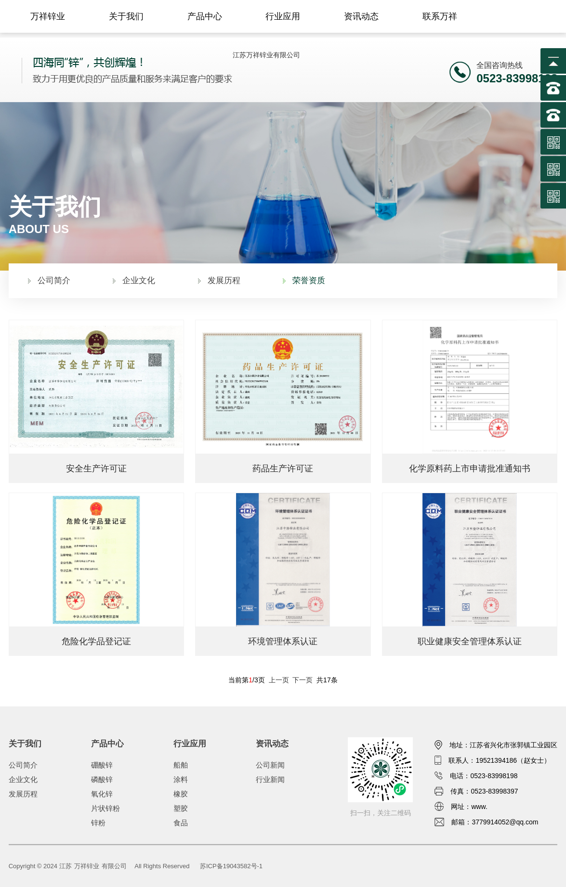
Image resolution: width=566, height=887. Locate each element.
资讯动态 (361, 16)
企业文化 (138, 280)
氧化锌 (102, 794)
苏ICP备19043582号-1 (231, 866)
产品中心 (204, 16)
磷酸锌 (102, 779)
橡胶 (180, 794)
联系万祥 (439, 16)
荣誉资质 (308, 280)
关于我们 (126, 16)
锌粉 (98, 823)
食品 (180, 823)
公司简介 (54, 280)
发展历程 (224, 280)
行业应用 (282, 16)
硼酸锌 (102, 765)
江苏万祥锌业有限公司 (266, 55)
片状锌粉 (105, 808)
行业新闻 (270, 779)
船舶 (180, 765)
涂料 (180, 779)
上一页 (279, 680)
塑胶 (180, 808)
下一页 (302, 680)
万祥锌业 (47, 16)
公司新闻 (270, 765)
